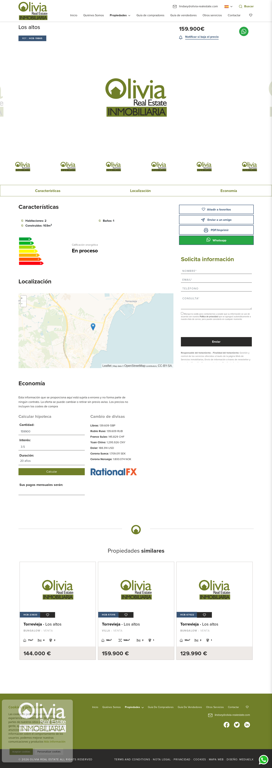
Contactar (234, 15)
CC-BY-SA (165, 365)
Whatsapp (216, 239)
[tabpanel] (57, 611)
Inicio (73, 15)
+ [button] (22, 298)
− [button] (22, 304)
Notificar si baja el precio (202, 37)
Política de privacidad (209, 316)
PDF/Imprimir (216, 230)
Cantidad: (26, 424)
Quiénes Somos (93, 15)
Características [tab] (47, 191)
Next (238, 97)
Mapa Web (216, 759)
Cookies (199, 759)
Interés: (25, 440)
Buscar (246, 6)
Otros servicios (212, 15)
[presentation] (201, 329)
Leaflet (106, 365)
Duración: (26, 455)
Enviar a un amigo (216, 220)
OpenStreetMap (134, 365)
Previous (34, 97)
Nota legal (162, 759)
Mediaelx (246, 759)
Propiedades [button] (118, 15)
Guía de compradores (150, 15)
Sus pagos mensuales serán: (41, 484)
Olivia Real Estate (32, 11)
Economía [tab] (228, 191)
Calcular (51, 472)
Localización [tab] (140, 191)
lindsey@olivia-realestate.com (195, 6)
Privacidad (182, 759)
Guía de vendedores (183, 15)
